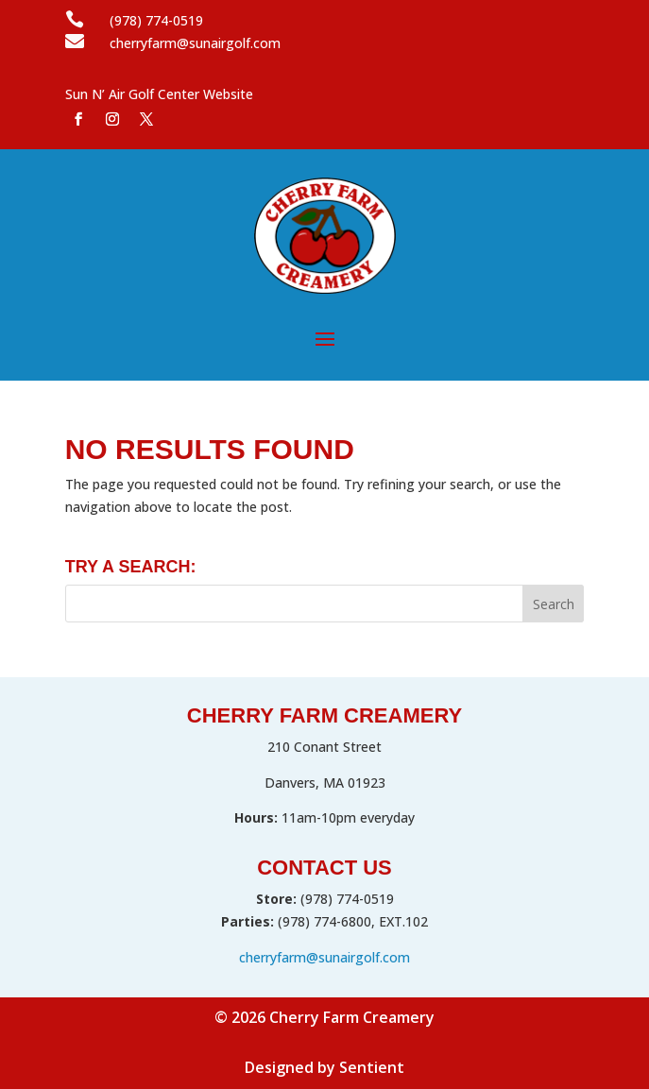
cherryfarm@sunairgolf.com (324, 957)
